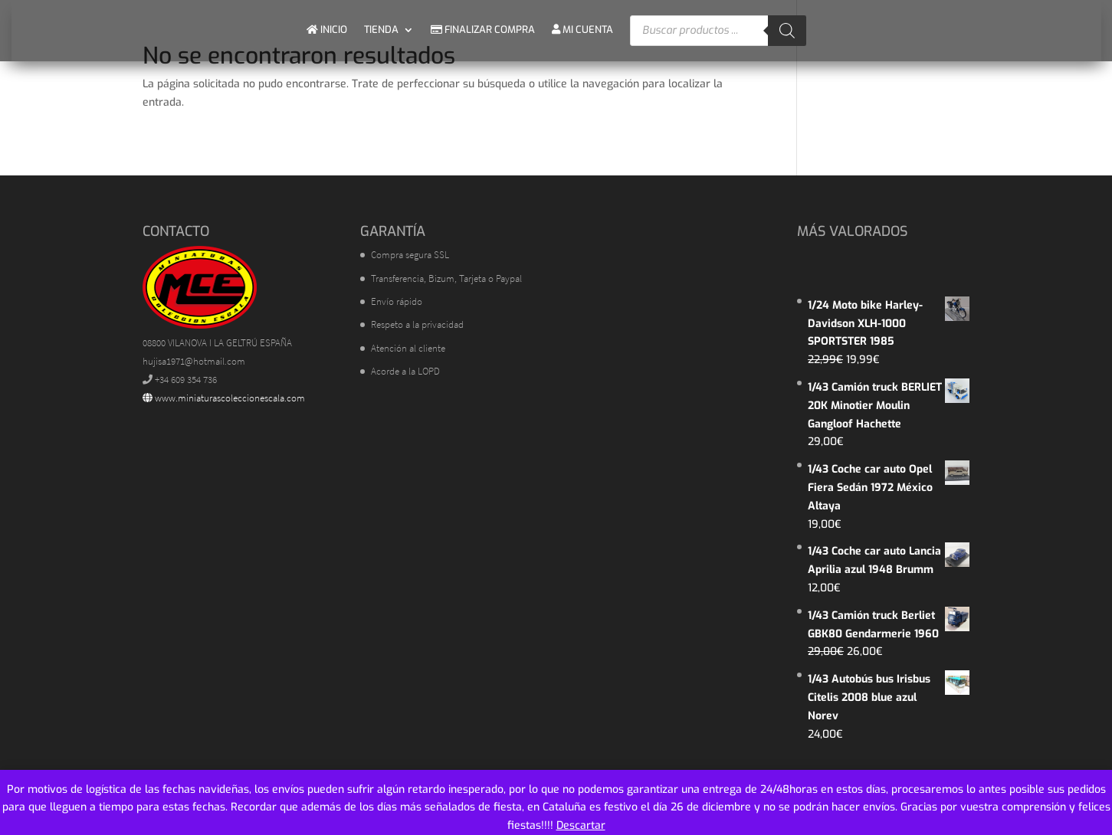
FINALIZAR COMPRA (483, 29)
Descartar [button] (580, 825)
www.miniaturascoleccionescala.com (224, 397)
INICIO (327, 29)
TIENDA (381, 29)
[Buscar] (787, 30)
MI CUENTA (582, 29)
